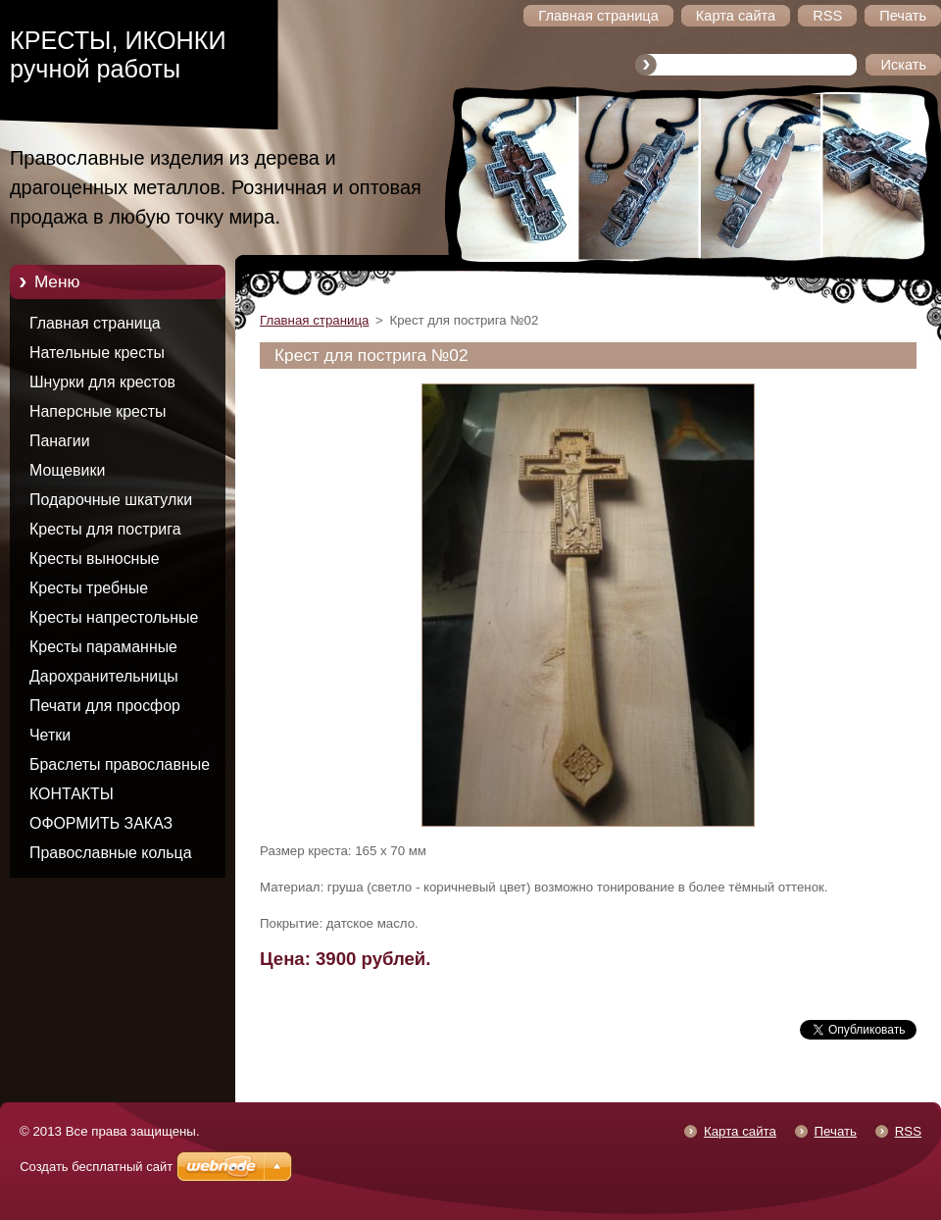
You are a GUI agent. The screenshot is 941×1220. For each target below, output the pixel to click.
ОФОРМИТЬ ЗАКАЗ (101, 823)
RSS (908, 1131)
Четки (50, 735)
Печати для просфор (104, 705)
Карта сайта (740, 1131)
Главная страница (95, 323)
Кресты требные (88, 588)
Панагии (59, 440)
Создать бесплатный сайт (96, 1166)
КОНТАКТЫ (71, 794)
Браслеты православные (119, 764)
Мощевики (67, 470)
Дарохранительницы (103, 676)
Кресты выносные (94, 558)
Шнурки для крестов (102, 382)
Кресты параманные (103, 646)
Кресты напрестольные (113, 617)
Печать (836, 1131)
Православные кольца (110, 852)
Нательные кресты (97, 352)
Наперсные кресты (98, 411)
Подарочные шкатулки (110, 499)
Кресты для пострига (105, 529)
